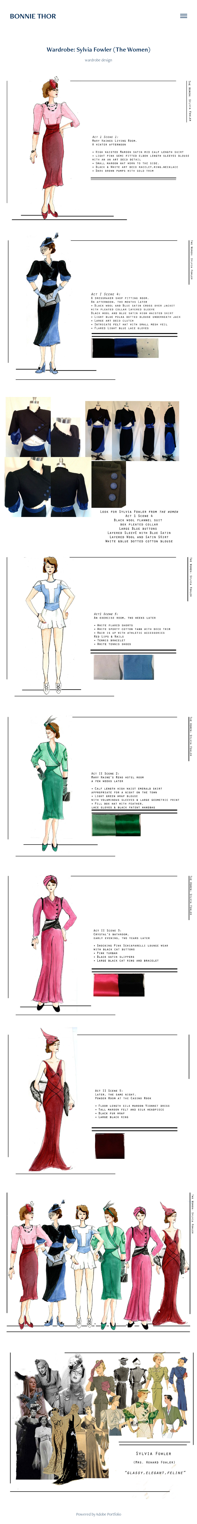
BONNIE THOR (33, 16)
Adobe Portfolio (108, 1514)
